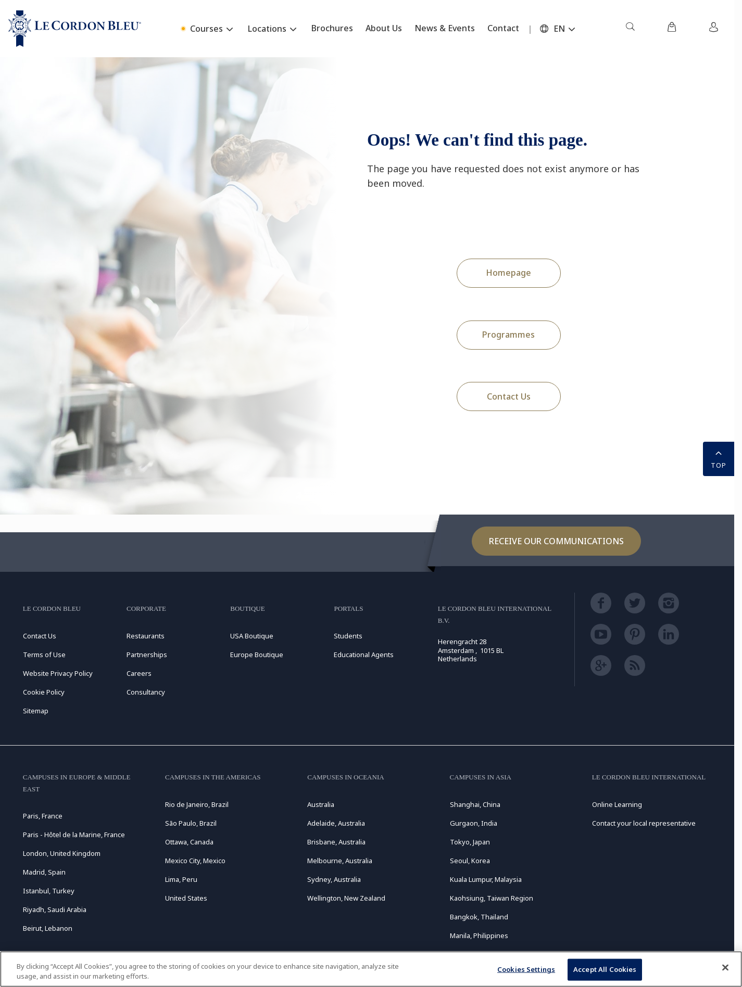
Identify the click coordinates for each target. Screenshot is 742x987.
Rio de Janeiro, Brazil (197, 804)
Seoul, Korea (470, 860)
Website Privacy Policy (58, 673)
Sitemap (35, 710)
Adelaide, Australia (336, 823)
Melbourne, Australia (339, 860)
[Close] (725, 967)
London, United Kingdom (61, 853)
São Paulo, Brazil (191, 823)
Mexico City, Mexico (195, 860)
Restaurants (146, 635)
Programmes (508, 334)
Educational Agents (364, 654)
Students (348, 635)
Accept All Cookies (604, 969)
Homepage (508, 272)
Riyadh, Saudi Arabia (54, 909)
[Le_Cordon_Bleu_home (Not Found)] (74, 28)
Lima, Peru (181, 879)
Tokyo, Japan (470, 842)
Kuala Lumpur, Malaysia (486, 879)
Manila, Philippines (479, 935)
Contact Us (509, 396)
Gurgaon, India (473, 823)
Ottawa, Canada (189, 842)
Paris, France (42, 816)
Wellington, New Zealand (346, 898)
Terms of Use (44, 654)
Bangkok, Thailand (479, 916)
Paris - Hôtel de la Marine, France (74, 834)
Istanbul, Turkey (48, 890)
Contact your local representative (644, 823)
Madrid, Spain (44, 872)
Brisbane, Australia (336, 842)
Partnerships (147, 654)
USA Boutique (251, 635)
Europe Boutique (256, 654)
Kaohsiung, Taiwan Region (491, 898)
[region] (371, 969)
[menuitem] (630, 28)
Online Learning (617, 804)
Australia (320, 804)
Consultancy (146, 692)
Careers (139, 673)
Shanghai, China (475, 804)
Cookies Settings (526, 969)
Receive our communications (556, 541)
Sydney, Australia (334, 879)
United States (186, 898)
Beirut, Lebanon (47, 928)
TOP (718, 458)
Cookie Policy (44, 692)
